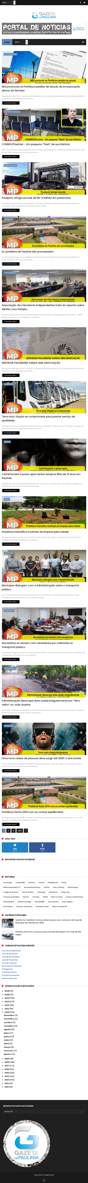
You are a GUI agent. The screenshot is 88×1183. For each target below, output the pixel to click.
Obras (7, 499)
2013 (7, 1080)
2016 (7, 1069)
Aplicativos (53, 892)
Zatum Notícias (9, 978)
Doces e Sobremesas (74, 897)
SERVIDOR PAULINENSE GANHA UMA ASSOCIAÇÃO (31, 363)
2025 (7, 994)
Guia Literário (53, 902)
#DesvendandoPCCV (12, 887)
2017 (7, 1065)
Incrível (41, 882)
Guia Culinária (58, 887)
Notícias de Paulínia (11, 966)
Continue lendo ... (11, 103)
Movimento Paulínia (12, 112)
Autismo (31, 882)
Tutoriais (35, 897)
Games (26, 897)
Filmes (64, 882)
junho (7, 1036)
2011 (7, 1087)
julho (6, 1033)
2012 (7, 1083)
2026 (7, 991)
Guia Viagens (67, 902)
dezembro (9, 1015)
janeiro (7, 1054)
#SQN (45, 897)
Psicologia (41, 892)
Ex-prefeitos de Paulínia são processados (27, 251)
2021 (7, 1008)
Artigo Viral (65, 892)
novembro (9, 1019)
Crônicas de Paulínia (11, 897)
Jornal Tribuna (9, 963)
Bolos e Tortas (57, 897)
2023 (7, 1001)
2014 (7, 1076)
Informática (8, 906)
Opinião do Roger (24, 902)
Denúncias (9, 219)
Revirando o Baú (42, 906)
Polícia (7, 442)
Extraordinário (8, 902)
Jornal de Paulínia (11, 956)
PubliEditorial (53, 882)
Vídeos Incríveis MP (59, 906)
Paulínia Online (9, 972)
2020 (7, 1012)
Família (46, 887)
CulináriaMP (20, 882)
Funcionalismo (10, 54)
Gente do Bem (28, 892)
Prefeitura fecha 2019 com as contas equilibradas (32, 812)
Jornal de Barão (10, 953)
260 (19, 830)
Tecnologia (9, 726)
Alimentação (73, 887)
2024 (7, 998)
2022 (7, 1005)
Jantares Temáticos (24, 906)
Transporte (9, 384)
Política (8, 780)
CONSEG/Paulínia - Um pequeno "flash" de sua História (36, 144)
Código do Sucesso (11, 892)
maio (6, 1040)
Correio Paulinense (11, 950)
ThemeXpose (49, 1175)
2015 (7, 1073)
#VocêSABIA (40, 902)
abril (6, 1043)
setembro (9, 1026)
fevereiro (9, 1050)
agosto (7, 1029)
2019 (7, 1058)
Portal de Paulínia (10, 975)
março (7, 1047)
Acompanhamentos (32, 887)
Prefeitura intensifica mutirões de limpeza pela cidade (35, 532)
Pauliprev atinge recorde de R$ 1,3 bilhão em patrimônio (36, 198)
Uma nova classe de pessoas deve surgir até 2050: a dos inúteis (41, 758)
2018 (7, 1062)
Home (7, 42)
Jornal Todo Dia (9, 960)
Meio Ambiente (10, 668)
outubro (8, 1022)
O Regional (7, 969)
